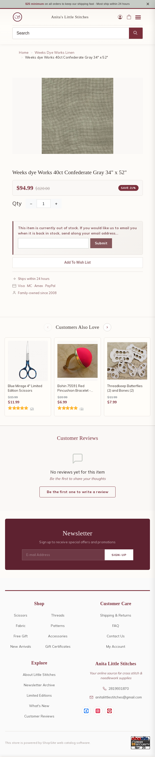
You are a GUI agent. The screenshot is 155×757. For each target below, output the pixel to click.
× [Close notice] (147, 4)
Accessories (58, 637)
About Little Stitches (39, 675)
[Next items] (107, 328)
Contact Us (116, 637)
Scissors (20, 616)
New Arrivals (20, 647)
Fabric (21, 626)
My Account (115, 647)
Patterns (58, 626)
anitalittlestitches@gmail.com (116, 698)
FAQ (115, 626)
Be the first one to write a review (77, 492)
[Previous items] (48, 328)
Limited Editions (39, 696)
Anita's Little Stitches (70, 18)
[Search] (71, 34)
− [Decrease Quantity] (31, 204)
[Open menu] (138, 17)
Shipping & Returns (115, 616)
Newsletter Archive (39, 685)
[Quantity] (44, 204)
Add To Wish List (77, 263)
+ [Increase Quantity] (56, 204)
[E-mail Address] (63, 555)
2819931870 (116, 689)
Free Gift (21, 637)
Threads (57, 616)
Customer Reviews (39, 717)
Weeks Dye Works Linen (54, 53)
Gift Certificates (58, 647)
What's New (39, 706)
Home (24, 53)
